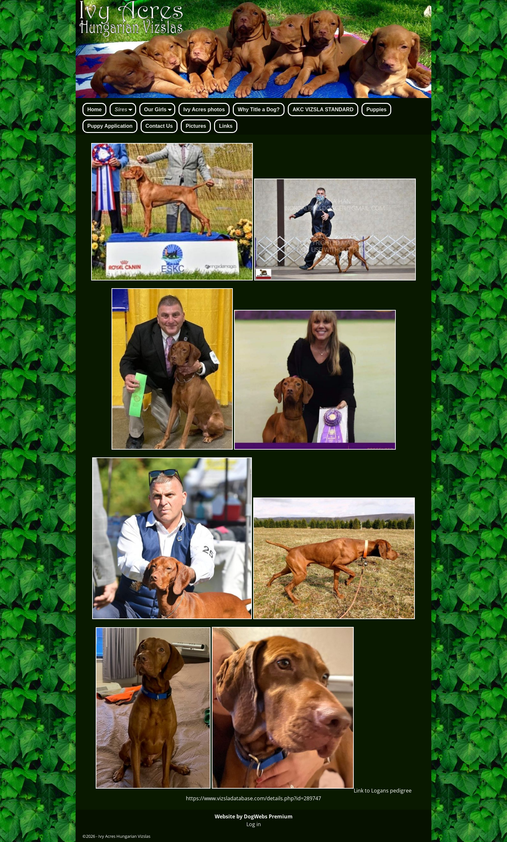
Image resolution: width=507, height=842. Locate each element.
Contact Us (159, 126)
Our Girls (159, 110)
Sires (124, 110)
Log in (253, 824)
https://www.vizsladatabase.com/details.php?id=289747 (253, 798)
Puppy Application (110, 126)
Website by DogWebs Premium (254, 816)
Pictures (196, 126)
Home (94, 109)
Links (225, 126)
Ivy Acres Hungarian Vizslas (124, 836)
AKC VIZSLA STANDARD (323, 109)
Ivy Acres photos (204, 109)
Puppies (376, 109)
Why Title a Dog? (258, 109)
